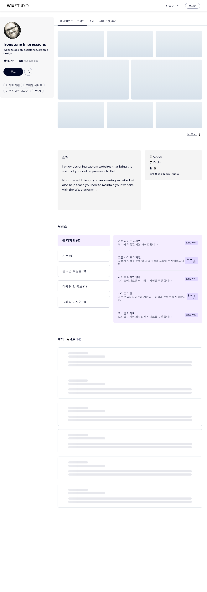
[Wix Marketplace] (17, 6)
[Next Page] (144, 578)
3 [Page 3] (137, 578)
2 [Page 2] (130, 578)
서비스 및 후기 (108, 21)
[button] (81, 44)
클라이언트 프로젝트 (72, 21)
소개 (92, 21)
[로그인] (192, 6)
